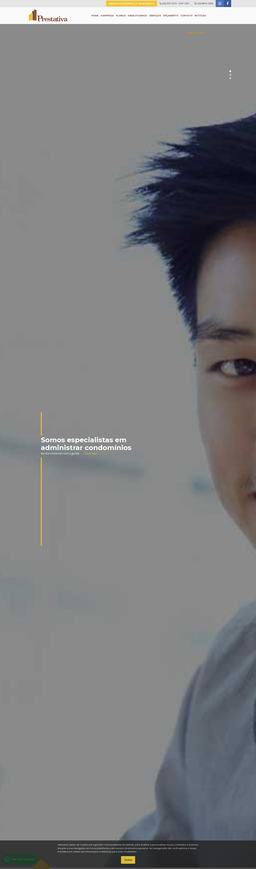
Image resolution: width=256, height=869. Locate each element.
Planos (121, 15)
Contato (187, 15)
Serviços (155, 15)
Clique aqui (90, 453)
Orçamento (170, 15)
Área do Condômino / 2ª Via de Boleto (131, 3)
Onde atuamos (137, 15)
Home (94, 15)
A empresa (107, 15)
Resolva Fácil (197, 32)
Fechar (128, 859)
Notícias (200, 15)
